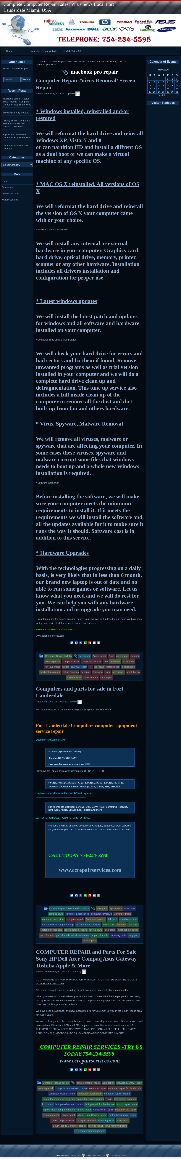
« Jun (162, 95)
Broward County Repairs (16, 112)
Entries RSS (75, 1156)
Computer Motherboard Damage (15, 147)
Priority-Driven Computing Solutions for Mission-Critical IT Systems (16, 123)
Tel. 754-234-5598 (71, 51)
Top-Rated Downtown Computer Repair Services (17, 136)
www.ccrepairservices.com (50, 635)
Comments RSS (97, 1156)
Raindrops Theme (119, 1156)
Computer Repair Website (43, 51)
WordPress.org (9, 199)
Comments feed (10, 193)
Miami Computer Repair (15, 68)
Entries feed (7, 187)
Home (9, 51)
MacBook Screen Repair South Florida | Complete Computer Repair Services (17, 101)
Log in (4, 181)
